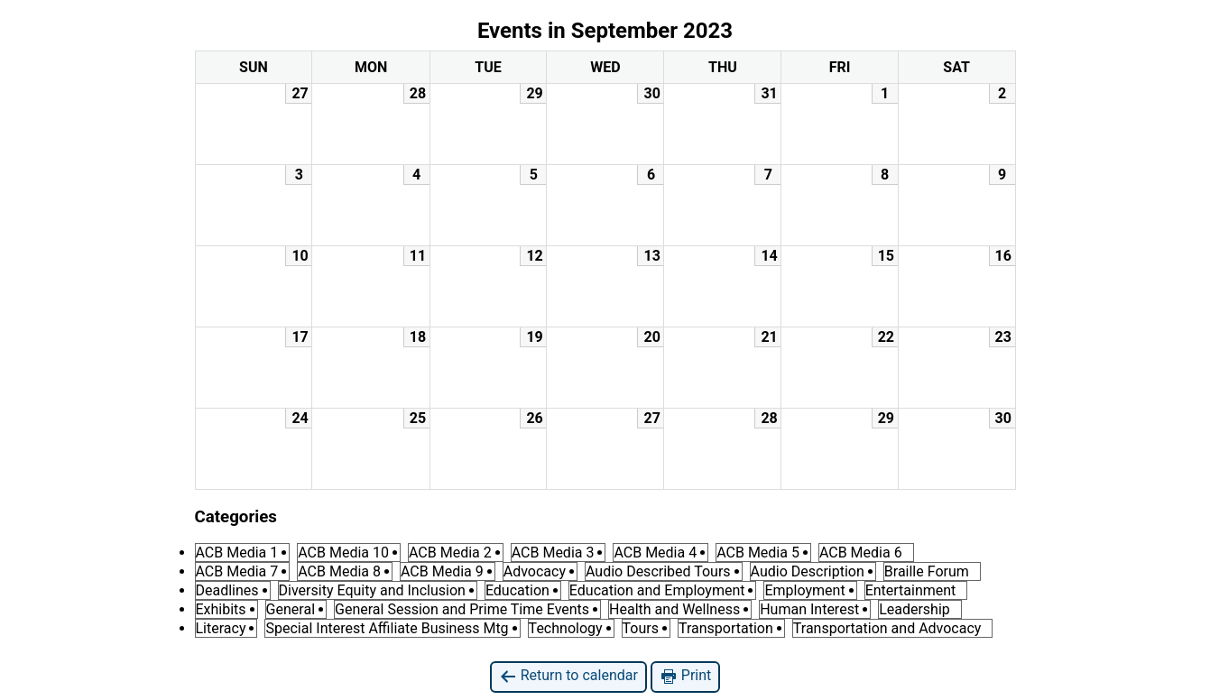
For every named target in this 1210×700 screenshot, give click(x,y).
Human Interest (809, 609)
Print (685, 676)
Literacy (221, 628)
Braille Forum (926, 571)
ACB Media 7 (237, 571)
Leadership (914, 609)
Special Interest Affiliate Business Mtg (386, 628)
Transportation (726, 628)
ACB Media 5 (757, 552)
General (290, 609)
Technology (566, 628)
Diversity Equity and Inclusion (372, 590)
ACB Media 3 (553, 552)
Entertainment (910, 590)
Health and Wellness (674, 609)
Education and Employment (657, 590)
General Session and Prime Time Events (462, 609)
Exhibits (221, 609)
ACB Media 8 (339, 571)
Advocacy (534, 571)
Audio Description (807, 571)
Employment (804, 590)
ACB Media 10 (343, 552)
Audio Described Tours (658, 571)
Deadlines (227, 590)
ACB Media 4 (655, 552)
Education (517, 590)
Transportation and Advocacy (887, 628)
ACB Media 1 (237, 552)
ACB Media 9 (442, 571)
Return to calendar (568, 676)
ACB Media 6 (860, 552)
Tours (641, 628)
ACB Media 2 (450, 552)
